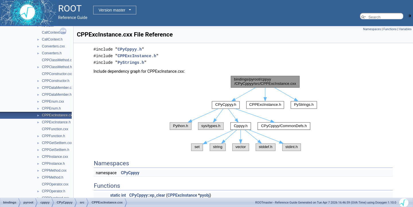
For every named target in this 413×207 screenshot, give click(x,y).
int (123, 194)
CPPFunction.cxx (55, 129)
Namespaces (372, 29)
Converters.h (52, 53)
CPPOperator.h (53, 191)
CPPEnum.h (51, 108)
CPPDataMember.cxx (58, 88)
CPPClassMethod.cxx (58, 60)
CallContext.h (52, 39)
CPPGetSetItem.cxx (57, 143)
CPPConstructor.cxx (57, 74)
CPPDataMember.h (56, 95)
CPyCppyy (130, 172)
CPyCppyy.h (130, 49)
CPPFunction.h (53, 136)
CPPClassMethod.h (57, 67)
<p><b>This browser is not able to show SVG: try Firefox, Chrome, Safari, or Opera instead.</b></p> (243, 113)
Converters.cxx (53, 46)
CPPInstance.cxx (55, 157)
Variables (405, 29)
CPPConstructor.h (55, 81)
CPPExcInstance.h (56, 122)
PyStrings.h (131, 61)
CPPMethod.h (52, 177)
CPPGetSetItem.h (55, 150)
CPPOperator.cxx (55, 184)
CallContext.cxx (54, 32)
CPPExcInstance (182, 194)
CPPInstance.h (53, 164)
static (115, 194)
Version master (112, 10)
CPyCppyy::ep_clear (147, 194)
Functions (390, 29)
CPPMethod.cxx (54, 170)
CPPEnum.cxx (53, 101)
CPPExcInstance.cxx (58, 115)
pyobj (205, 194)
